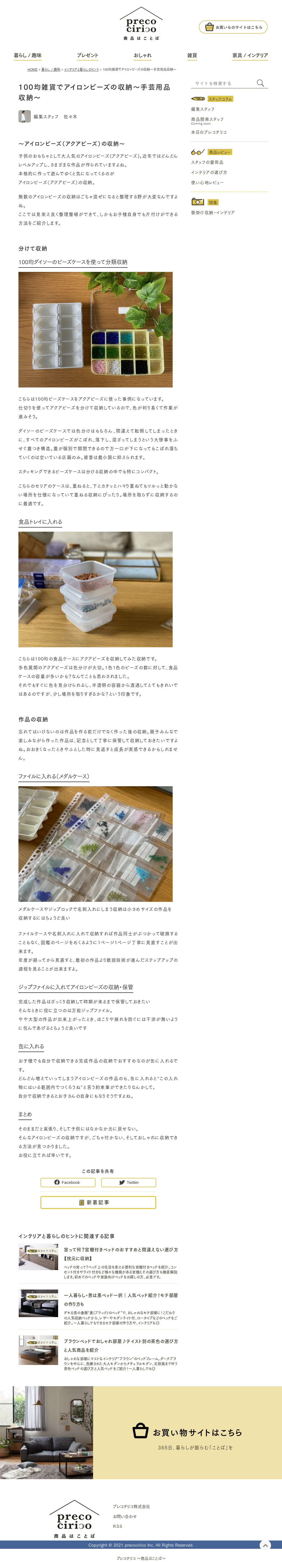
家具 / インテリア (250, 55)
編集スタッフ (203, 108)
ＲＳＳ (117, 1526)
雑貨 (192, 55)
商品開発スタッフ (207, 119)
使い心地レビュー (207, 182)
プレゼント (87, 55)
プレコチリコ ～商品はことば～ (141, 1558)
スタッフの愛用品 (207, 162)
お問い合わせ (125, 1516)
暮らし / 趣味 (28, 55)
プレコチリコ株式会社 (131, 1506)
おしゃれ (143, 55)
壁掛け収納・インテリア (213, 212)
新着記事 (98, 1202)
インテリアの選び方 (209, 172)
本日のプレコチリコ (209, 132)
